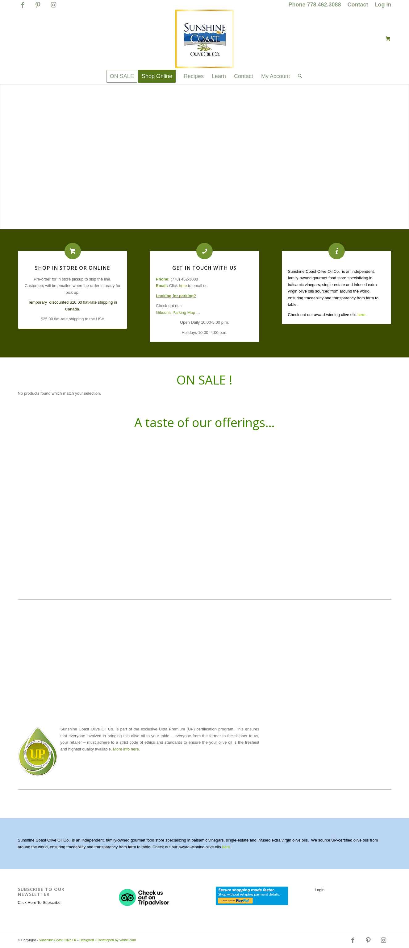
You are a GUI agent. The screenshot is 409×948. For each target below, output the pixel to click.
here (183, 285)
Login (319, 890)
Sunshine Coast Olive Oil (58, 940)
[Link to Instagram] (53, 7)
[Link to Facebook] (22, 7)
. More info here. (125, 749)
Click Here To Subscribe (39, 902)
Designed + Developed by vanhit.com (108, 940)
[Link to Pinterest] (38, 7)
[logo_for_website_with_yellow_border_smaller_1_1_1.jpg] (204, 39)
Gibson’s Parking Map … (178, 312)
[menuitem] (314, 5)
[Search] (298, 76)
